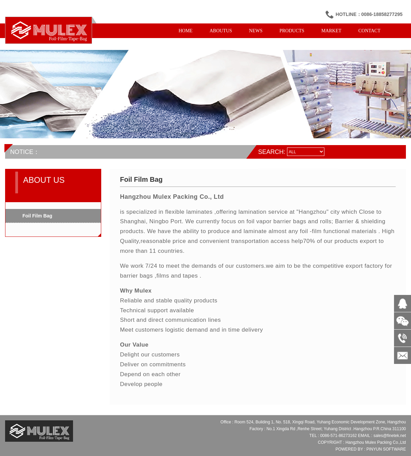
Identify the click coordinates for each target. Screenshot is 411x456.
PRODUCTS (292, 30)
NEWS (256, 30)
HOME (186, 30)
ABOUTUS (221, 30)
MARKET (331, 30)
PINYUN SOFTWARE (386, 449)
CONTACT (369, 30)
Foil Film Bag (37, 215)
